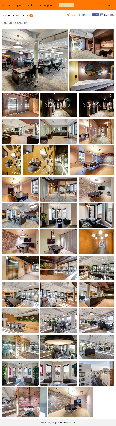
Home (6, 15)
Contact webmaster (66, 422)
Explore (18, 5)
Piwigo (54, 422)
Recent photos (47, 5)
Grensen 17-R (20, 15)
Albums (6, 5)
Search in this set (18, 22)
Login (110, 5)
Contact (31, 5)
